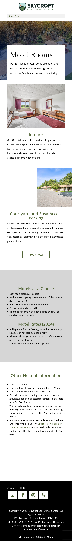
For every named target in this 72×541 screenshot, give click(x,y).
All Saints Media (45, 537)
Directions (58, 522)
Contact (46, 522)
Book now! (36, 254)
